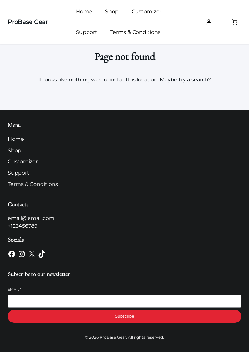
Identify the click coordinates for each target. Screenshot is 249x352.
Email (14, 289)
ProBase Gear (28, 22)
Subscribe (124, 316)
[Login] (208, 22)
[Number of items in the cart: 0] (234, 22)
